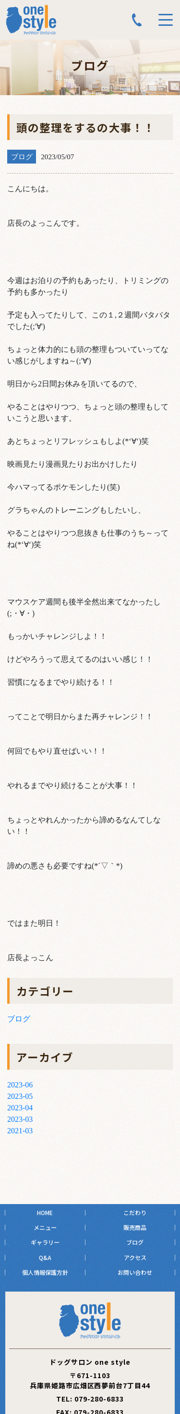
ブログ (18, 1019)
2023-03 (20, 1119)
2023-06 (20, 1085)
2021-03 (20, 1131)
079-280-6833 (99, 1398)
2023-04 (20, 1108)
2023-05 (20, 1096)
